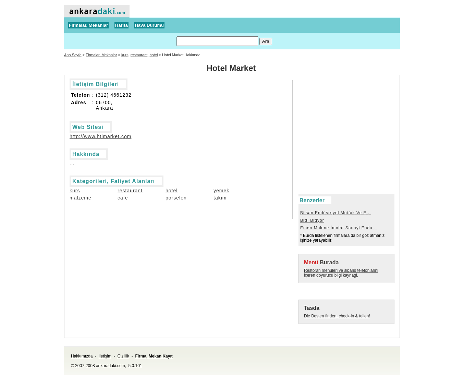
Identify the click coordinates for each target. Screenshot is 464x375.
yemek (221, 190)
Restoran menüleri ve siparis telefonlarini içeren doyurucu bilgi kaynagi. (341, 273)
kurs (125, 55)
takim (220, 198)
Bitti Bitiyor (312, 220)
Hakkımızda (82, 356)
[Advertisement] (329, 95)
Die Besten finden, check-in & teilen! (337, 316)
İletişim (105, 356)
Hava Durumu (149, 25)
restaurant (139, 55)
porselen (176, 198)
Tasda (311, 308)
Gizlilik (123, 356)
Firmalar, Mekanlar (88, 25)
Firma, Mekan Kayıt (153, 356)
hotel (154, 55)
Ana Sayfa (73, 55)
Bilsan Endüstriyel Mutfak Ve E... (335, 212)
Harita (121, 25)
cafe (123, 198)
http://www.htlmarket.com (100, 136)
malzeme (80, 198)
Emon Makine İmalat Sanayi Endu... (338, 228)
